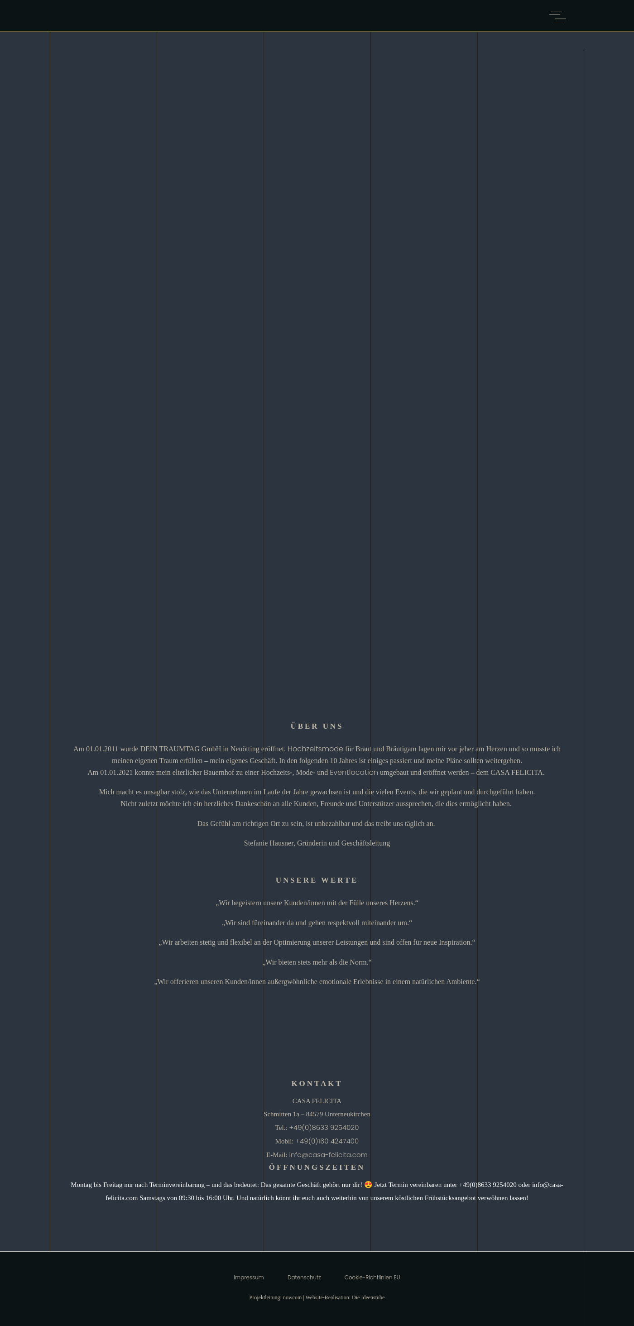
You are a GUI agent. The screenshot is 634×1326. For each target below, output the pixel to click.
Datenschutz (304, 1277)
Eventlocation (354, 772)
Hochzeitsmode (315, 749)
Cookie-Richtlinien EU (372, 1277)
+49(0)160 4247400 (327, 1141)
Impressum (249, 1277)
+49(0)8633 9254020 (324, 1127)
